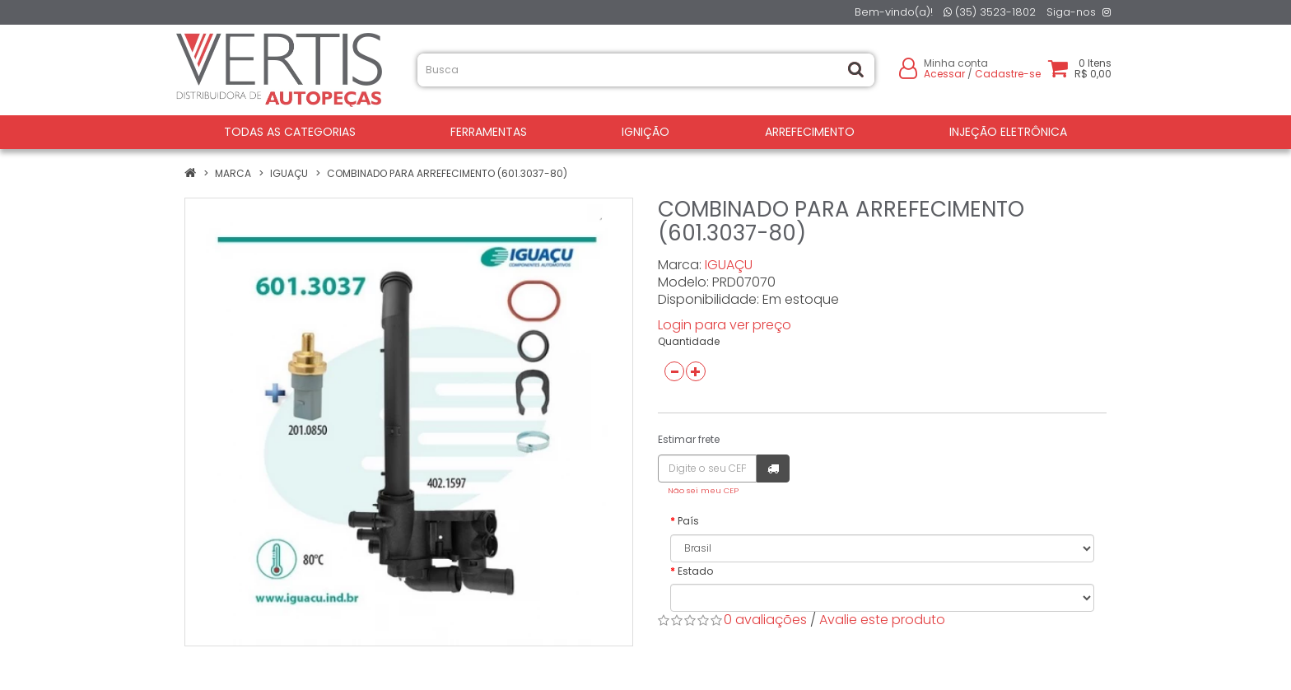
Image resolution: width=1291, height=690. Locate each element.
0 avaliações (765, 619)
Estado (695, 571)
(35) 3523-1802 (990, 12)
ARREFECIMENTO (810, 132)
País (688, 521)
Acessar (944, 74)
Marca (233, 173)
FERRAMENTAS (488, 132)
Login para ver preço (724, 324)
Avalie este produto (882, 619)
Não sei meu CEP (703, 490)
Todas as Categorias (290, 132)
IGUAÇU (289, 173)
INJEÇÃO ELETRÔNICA (1008, 132)
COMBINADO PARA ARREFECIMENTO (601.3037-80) (447, 173)
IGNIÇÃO (645, 132)
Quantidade (689, 341)
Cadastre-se (1008, 74)
